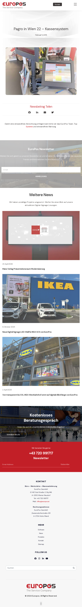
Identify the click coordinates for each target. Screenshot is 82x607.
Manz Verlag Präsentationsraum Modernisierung (23, 268)
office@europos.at (43, 501)
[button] (29, 112)
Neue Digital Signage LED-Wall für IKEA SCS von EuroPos (26, 331)
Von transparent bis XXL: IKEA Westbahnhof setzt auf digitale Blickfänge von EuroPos (40, 394)
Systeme (29, 126)
